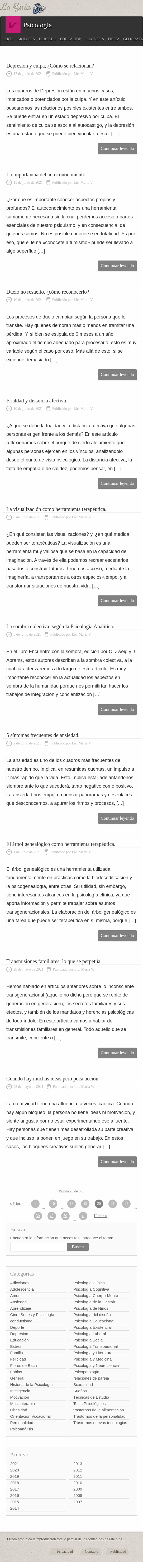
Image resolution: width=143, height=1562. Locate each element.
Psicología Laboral (89, 1333)
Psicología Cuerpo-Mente (95, 1295)
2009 (77, 1489)
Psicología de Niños (90, 1308)
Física (114, 39)
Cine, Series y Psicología (32, 1314)
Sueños (80, 1391)
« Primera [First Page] (17, 1204)
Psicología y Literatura (92, 1352)
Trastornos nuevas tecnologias (100, 1422)
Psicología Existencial (92, 1327)
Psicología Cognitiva (91, 1289)
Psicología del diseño (92, 1314)
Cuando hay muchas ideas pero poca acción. (53, 1078)
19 (85, 1204)
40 (52, 1216)
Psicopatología (86, 1372)
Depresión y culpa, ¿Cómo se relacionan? (50, 66)
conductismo (21, 1321)
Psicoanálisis (21, 1429)
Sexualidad (83, 1384)
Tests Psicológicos (89, 1403)
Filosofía (94, 39)
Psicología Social (88, 1340)
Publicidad (118, 1552)
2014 (14, 1508)
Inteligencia (20, 1391)
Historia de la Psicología (31, 1384)
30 (38, 1216)
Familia (16, 1352)
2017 (14, 1489)
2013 (77, 1463)
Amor (15, 1295)
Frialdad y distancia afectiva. (36, 400)
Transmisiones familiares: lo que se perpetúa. (54, 961)
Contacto (91, 1552)
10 (53, 1204)
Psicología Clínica (89, 1283)
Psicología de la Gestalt (94, 1302)
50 (65, 1216)
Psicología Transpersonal (95, 1346)
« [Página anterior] (35, 1204)
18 (71, 1204)
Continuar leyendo (117, 148)
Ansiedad (18, 1302)
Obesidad (18, 1410)
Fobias (16, 1372)
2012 (77, 1470)
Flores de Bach (23, 1365)
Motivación (19, 1397)
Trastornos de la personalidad (99, 1416)
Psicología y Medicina (92, 1359)
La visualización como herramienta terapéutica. (56, 509)
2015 (14, 1502)
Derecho (47, 39)
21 (113, 1204)
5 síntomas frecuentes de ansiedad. (42, 735)
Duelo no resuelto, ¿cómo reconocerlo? (47, 292)
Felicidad (18, 1359)
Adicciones (20, 1283)
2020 (14, 1470)
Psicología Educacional (93, 1321)
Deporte (17, 1327)
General (17, 1378)
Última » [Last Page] (100, 1216)
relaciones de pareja (91, 1378)
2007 (77, 1502)
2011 (77, 1476)
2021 (14, 1463)
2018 (14, 1482)
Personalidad (22, 1422)
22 (126, 1204)
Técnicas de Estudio (91, 1397)
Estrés (16, 1346)
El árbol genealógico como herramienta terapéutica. (60, 844)
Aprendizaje (20, 1308)
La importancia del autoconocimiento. (46, 174)
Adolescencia (22, 1289)
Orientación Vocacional (30, 1416)
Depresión (19, 1333)
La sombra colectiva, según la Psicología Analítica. (60, 626)
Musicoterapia (22, 1403)
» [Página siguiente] (83, 1216)
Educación (71, 39)
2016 (14, 1495)
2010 (77, 1482)
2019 (14, 1476)
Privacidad (65, 1552)
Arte (9, 39)
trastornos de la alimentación (98, 1410)
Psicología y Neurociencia (96, 1365)
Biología (26, 39)
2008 (77, 1495)
